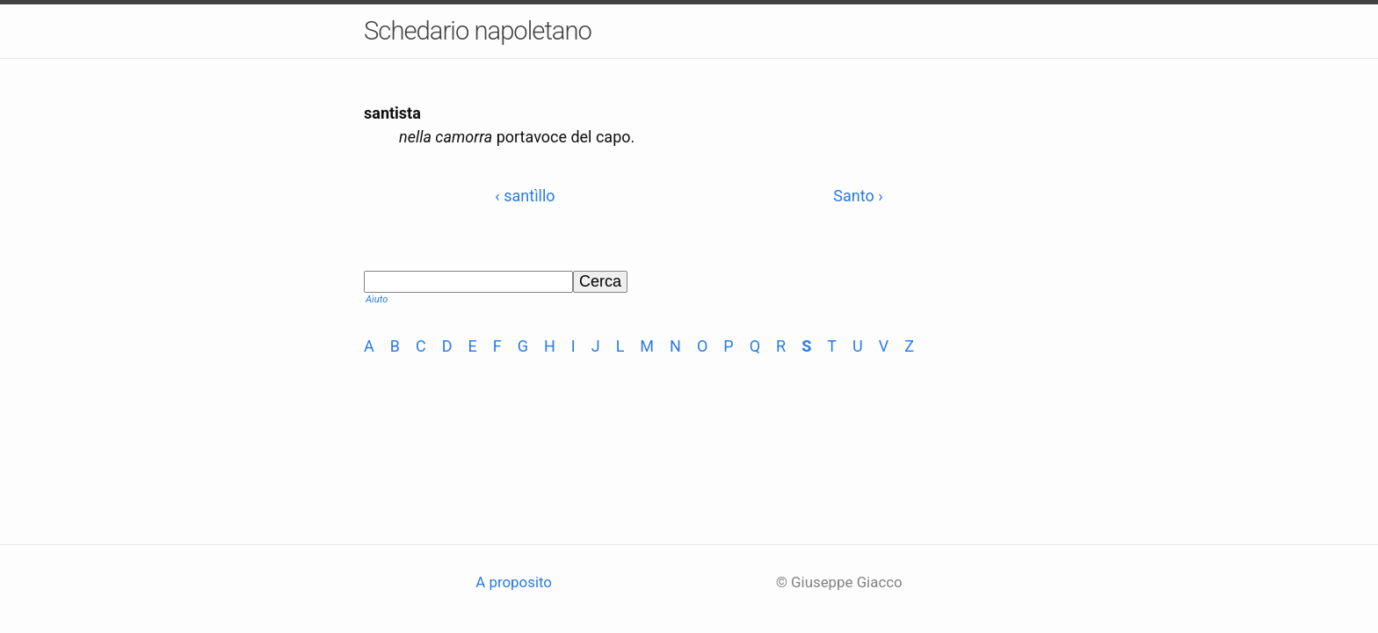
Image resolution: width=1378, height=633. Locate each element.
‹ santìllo (525, 195)
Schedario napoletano (477, 31)
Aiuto (377, 299)
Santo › (857, 195)
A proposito (513, 582)
